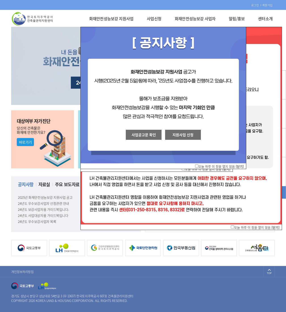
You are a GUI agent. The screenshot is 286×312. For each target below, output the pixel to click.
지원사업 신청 (182, 134)
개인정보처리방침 (22, 271)
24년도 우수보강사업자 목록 (76, 222)
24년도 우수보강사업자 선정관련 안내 (76, 203)
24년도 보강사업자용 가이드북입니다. (76, 209)
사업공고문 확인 (144, 134)
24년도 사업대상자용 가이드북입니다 (76, 216)
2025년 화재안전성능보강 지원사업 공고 (76, 197)
